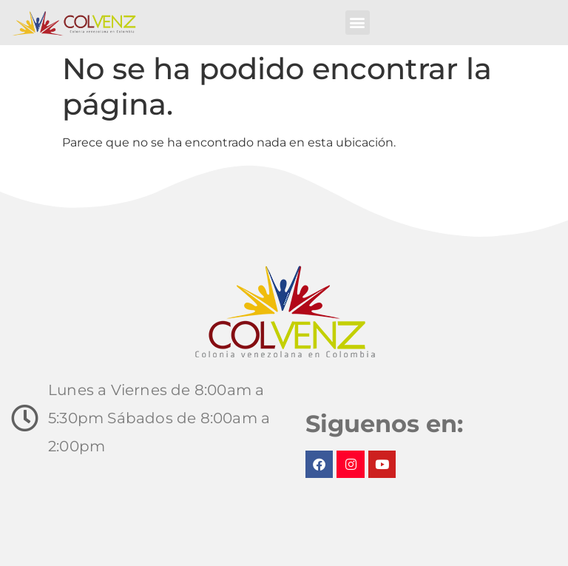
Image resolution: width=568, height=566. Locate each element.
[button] (357, 22)
